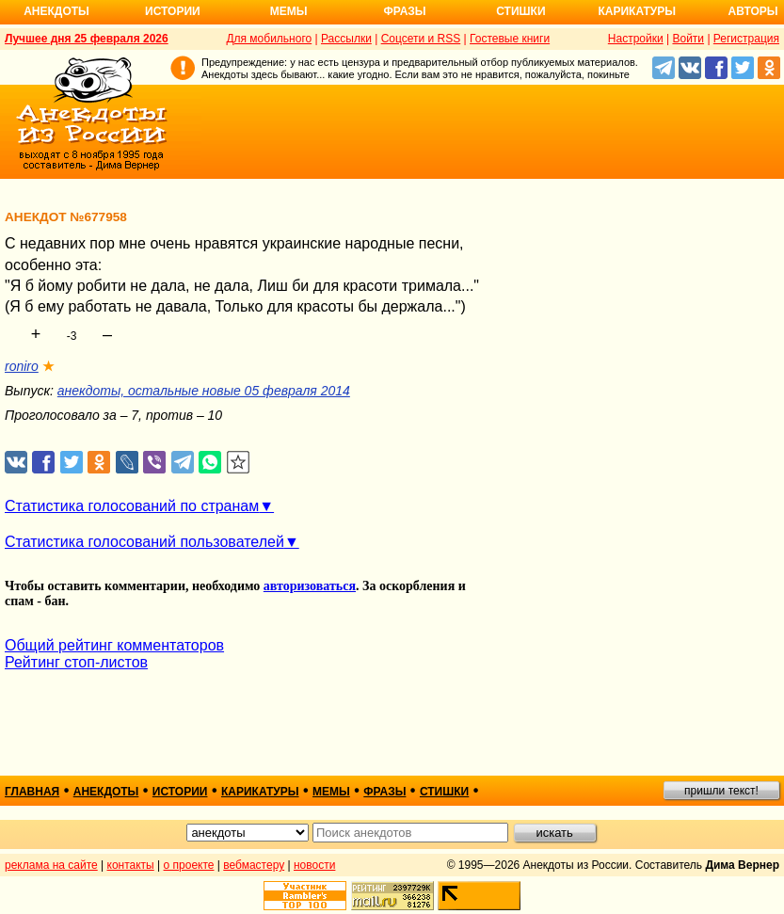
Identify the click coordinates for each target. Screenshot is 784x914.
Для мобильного (269, 38)
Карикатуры (637, 11)
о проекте (189, 865)
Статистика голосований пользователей (144, 542)
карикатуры (260, 791)
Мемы (289, 11)
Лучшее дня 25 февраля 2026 (86, 38)
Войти (688, 38)
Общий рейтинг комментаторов (114, 645)
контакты (130, 865)
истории (180, 791)
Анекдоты (56, 11)
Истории (172, 11)
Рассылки (346, 38)
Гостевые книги (510, 38)
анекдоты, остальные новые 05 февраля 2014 (203, 390)
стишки (444, 791)
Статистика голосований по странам (132, 506)
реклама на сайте (51, 865)
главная (32, 791)
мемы (331, 791)
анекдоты (106, 791)
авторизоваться (310, 586)
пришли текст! (721, 790)
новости (314, 865)
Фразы (404, 11)
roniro (22, 366)
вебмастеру (253, 865)
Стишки (520, 11)
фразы (384, 791)
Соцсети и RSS (421, 38)
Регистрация (746, 38)
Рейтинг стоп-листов (76, 662)
